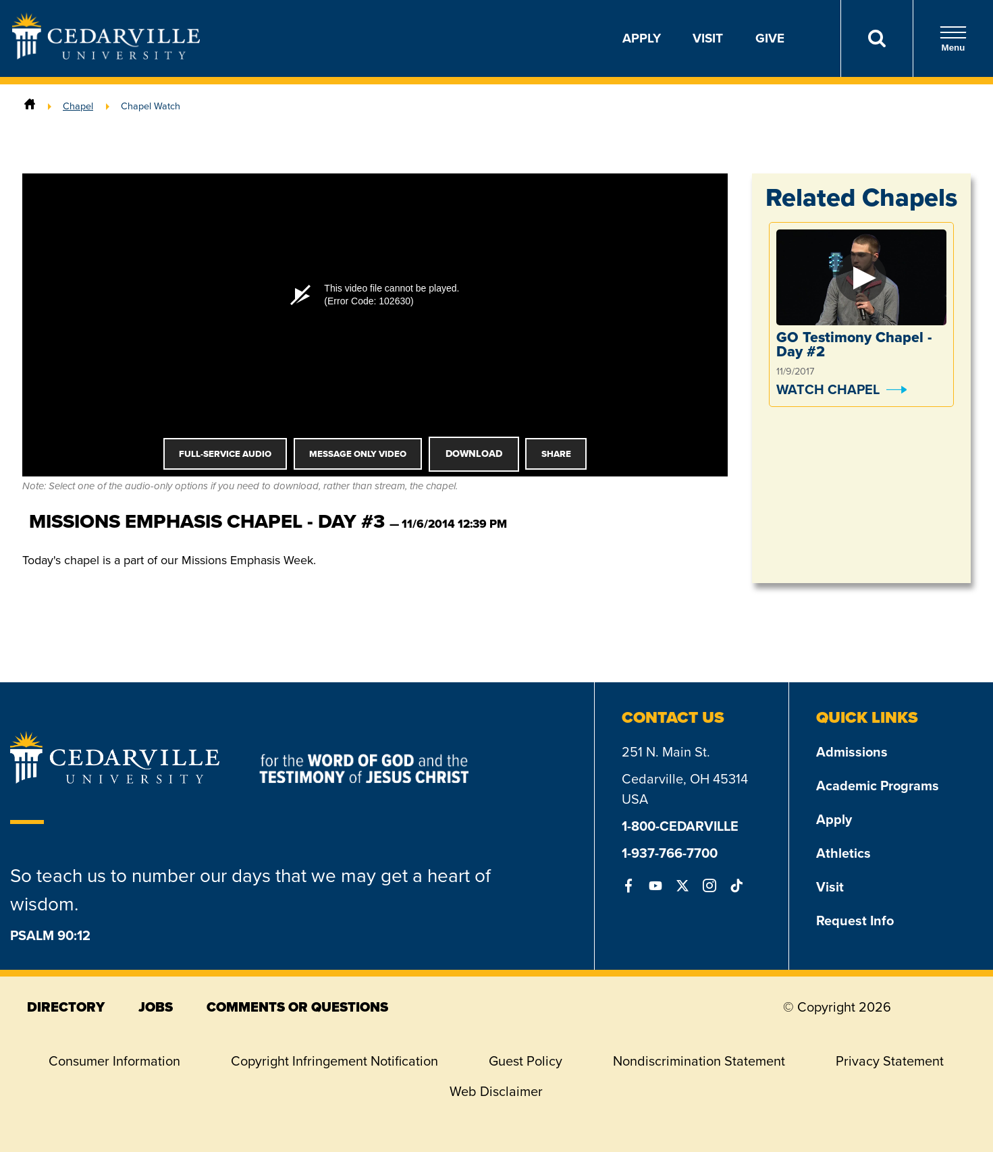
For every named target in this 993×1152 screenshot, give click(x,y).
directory (66, 1007)
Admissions (852, 752)
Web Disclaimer (496, 1091)
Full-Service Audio (225, 453)
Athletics (843, 853)
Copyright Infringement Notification (334, 1061)
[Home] (29, 106)
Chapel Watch (150, 106)
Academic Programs (877, 785)
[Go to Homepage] (106, 55)
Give (769, 38)
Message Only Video (357, 453)
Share (556, 453)
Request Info (855, 920)
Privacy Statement (890, 1061)
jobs (155, 1007)
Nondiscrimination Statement (699, 1061)
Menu (953, 39)
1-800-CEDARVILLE (680, 826)
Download (474, 453)
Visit (708, 38)
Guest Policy (525, 1061)
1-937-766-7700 (670, 853)
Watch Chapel (828, 389)
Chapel (78, 106)
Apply (641, 38)
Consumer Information (114, 1061)
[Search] (876, 38)
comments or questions (297, 1007)
